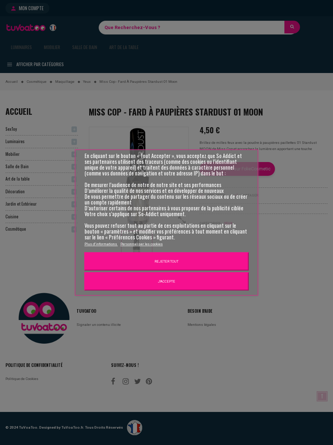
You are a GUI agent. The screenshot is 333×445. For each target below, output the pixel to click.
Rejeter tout (166, 261)
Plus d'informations (101, 244)
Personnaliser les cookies (141, 244)
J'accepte (166, 281)
